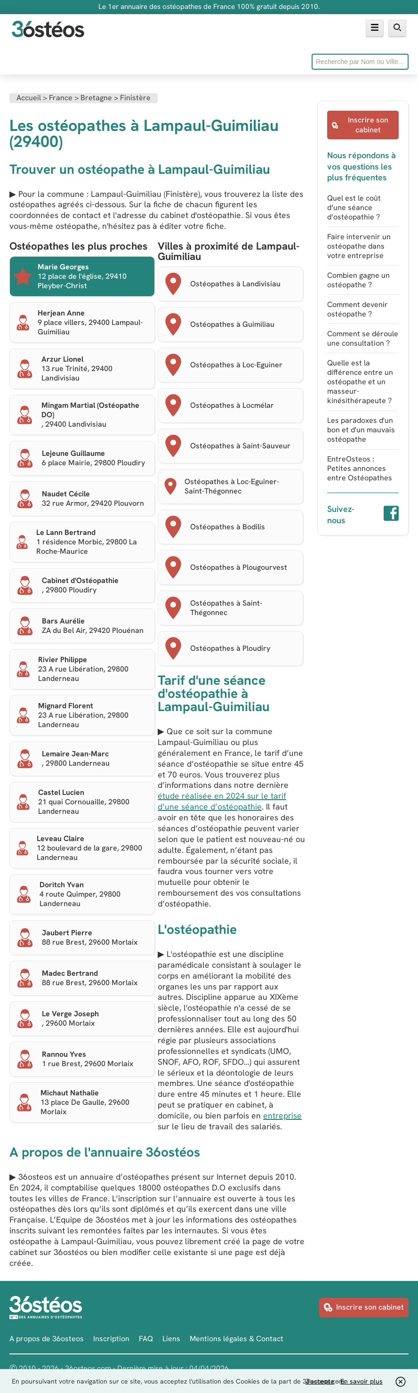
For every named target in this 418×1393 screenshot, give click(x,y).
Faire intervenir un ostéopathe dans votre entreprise (359, 246)
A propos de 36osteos (46, 1339)
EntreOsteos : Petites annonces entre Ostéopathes (359, 468)
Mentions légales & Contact (236, 1339)
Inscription (111, 1339)
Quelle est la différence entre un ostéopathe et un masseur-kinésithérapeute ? (360, 381)
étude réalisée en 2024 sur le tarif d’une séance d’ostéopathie (222, 801)
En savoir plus (361, 1381)
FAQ (146, 1339)
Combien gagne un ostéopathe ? (358, 280)
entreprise (282, 1115)
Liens (171, 1339)
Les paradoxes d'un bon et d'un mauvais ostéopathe (361, 429)
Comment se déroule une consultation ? (362, 338)
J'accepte (319, 1381)
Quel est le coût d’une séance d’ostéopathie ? (354, 207)
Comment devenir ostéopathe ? (357, 309)
